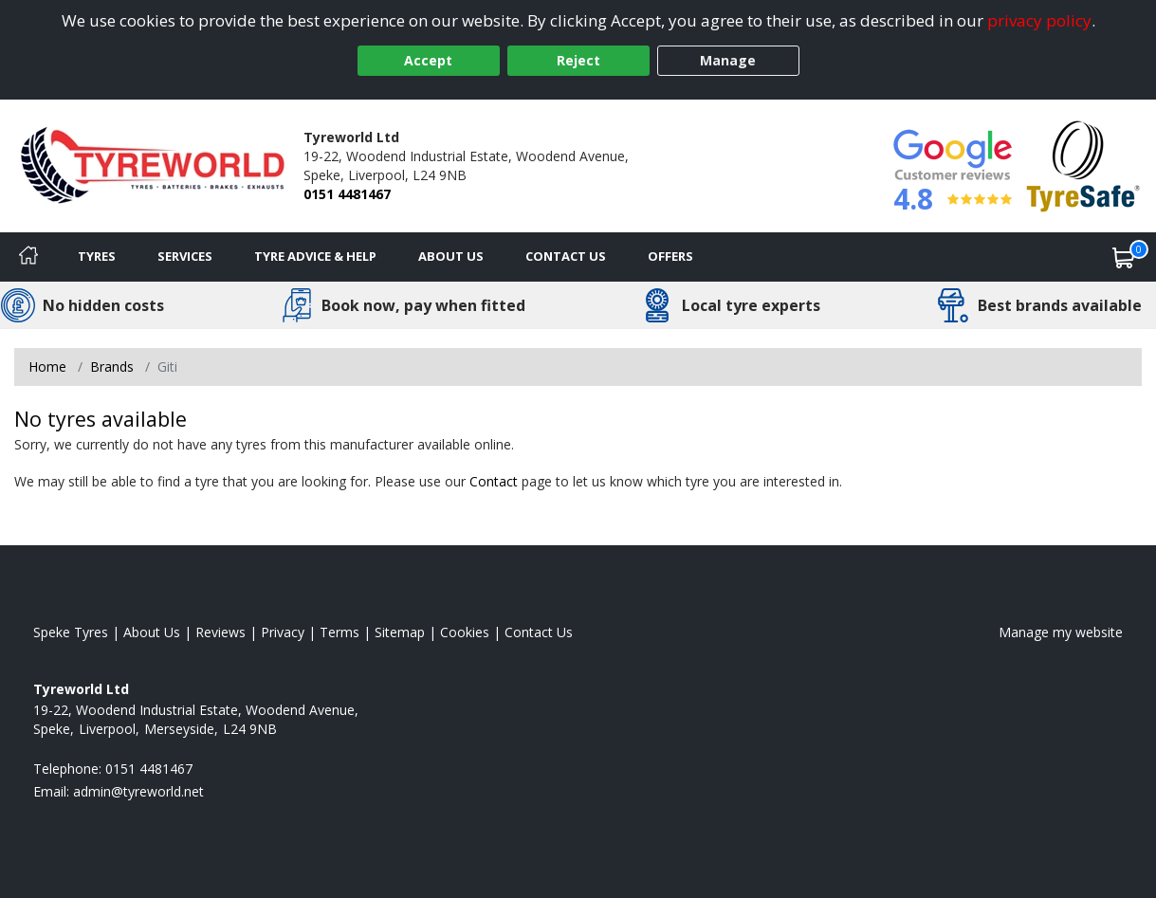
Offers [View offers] (670, 256)
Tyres (97, 256)
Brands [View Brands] (112, 366)
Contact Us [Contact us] (565, 256)
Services (184, 256)
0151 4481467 (347, 194)
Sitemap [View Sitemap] (400, 632)
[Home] (28, 257)
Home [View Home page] (47, 366)
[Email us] (138, 791)
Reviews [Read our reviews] (220, 632)
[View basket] (1124, 257)
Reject (578, 60)
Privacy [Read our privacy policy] (282, 632)
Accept (428, 60)
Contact (493, 481)
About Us (451, 256)
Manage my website (1061, 632)
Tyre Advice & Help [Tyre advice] (315, 256)
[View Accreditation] (1083, 165)
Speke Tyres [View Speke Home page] (70, 632)
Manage (728, 60)
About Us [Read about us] (151, 632)
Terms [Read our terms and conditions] (339, 632)
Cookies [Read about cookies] (464, 632)
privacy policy (1039, 20)
